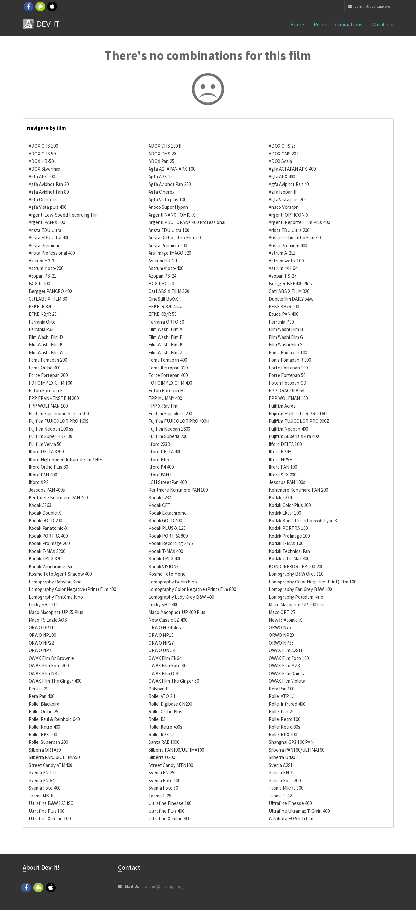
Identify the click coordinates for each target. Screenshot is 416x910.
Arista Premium (44, 245)
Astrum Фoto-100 (286, 261)
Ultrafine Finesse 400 (290, 803)
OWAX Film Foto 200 (49, 665)
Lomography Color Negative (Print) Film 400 (72, 589)
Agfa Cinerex (162, 192)
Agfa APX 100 (42, 176)
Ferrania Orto (42, 322)
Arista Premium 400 (288, 245)
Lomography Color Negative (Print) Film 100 (312, 582)
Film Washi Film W (46, 352)
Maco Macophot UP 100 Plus (297, 604)
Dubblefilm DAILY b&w (291, 299)
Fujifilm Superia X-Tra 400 (294, 436)
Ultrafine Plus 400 (166, 811)
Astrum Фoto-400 (166, 268)
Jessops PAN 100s (287, 482)
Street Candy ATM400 (50, 765)
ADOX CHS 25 (282, 146)
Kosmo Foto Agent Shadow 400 (60, 574)
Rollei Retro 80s (284, 727)
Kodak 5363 (40, 505)
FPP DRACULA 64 (286, 390)
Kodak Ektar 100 (285, 513)
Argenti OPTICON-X (289, 215)
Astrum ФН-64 (283, 268)
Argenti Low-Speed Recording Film (64, 215)
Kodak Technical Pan (289, 551)
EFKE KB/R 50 (162, 314)
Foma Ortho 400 (44, 368)
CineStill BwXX (163, 299)
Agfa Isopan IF (283, 192)
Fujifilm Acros (282, 406)
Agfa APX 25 (161, 176)
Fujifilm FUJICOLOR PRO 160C (299, 413)
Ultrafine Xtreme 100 (50, 818)
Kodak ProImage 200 (49, 543)
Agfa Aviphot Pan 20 (49, 184)
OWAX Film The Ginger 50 (174, 681)
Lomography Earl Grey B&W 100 (300, 589)
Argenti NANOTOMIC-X (172, 215)
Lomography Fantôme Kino (56, 597)
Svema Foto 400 (44, 788)
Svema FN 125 (43, 772)
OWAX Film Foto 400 (168, 665)
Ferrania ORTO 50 (166, 322)
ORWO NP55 (281, 643)
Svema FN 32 (281, 772)
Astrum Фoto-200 (46, 268)
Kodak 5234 (280, 497)
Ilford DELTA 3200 (46, 451)
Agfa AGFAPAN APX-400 (292, 169)
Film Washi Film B (286, 329)
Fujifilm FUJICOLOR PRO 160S (59, 421)
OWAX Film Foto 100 (289, 658)
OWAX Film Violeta (287, 681)
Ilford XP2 (38, 482)
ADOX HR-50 (41, 161)
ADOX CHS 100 (43, 146)
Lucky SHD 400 (163, 604)
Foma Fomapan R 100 (290, 360)
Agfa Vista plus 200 (287, 199)
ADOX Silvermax (44, 169)
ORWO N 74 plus (165, 627)
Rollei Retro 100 (284, 719)
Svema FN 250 (162, 772)
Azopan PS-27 (282, 276)
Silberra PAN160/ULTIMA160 (296, 750)
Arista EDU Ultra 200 (289, 230)
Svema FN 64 (41, 780)
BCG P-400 (39, 283)
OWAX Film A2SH (285, 650)
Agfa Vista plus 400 (47, 207)
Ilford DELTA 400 (165, 451)
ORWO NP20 (281, 635)
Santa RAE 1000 (164, 742)
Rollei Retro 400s (165, 727)
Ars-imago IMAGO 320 (170, 253)
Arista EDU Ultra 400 (49, 237)
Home (297, 24)
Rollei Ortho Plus (165, 711)
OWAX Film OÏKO (165, 673)
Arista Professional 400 (52, 253)
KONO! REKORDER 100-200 (296, 566)
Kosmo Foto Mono (167, 574)
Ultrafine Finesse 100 (170, 803)
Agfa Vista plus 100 (167, 199)
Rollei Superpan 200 (48, 742)
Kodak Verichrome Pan (51, 566)
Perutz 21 (38, 689)
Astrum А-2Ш (282, 253)
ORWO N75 (280, 627)
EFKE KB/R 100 (284, 306)
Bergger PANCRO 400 (50, 291)
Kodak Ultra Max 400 (289, 558)
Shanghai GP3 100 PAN (291, 742)
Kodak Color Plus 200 (290, 505)
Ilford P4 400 (161, 467)
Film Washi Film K (46, 344)
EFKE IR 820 (40, 306)
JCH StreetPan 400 (168, 482)
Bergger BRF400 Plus (290, 283)
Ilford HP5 (159, 459)
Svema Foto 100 (164, 780)
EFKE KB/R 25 (43, 314)
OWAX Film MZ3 (284, 665)
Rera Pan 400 (41, 696)
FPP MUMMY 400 (165, 398)
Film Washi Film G (286, 337)
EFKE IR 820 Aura (165, 306)
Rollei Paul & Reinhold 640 (54, 719)
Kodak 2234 (160, 497)
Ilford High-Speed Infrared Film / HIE (65, 459)
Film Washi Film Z (166, 352)
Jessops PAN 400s (47, 490)
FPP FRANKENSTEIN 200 (54, 398)
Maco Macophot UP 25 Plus (56, 612)
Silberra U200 (162, 757)
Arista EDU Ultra (45, 230)
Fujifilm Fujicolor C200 (170, 413)
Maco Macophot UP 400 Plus (177, 612)
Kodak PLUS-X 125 (167, 528)
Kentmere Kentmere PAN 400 (58, 497)
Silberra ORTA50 (45, 750)
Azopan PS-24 (162, 276)
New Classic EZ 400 (168, 620)
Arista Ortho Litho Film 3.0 (295, 237)
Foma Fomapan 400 (168, 360)
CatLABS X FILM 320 (169, 291)
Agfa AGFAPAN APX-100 (172, 169)
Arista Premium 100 (168, 245)
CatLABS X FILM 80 (48, 299)
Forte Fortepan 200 (48, 375)
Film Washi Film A (165, 329)
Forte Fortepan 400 (168, 375)
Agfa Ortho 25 (43, 199)
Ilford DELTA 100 (285, 444)
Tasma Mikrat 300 (286, 788)
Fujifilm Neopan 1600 (169, 429)
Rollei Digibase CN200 (170, 704)
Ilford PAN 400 (43, 475)
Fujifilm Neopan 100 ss (51, 429)
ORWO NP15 (161, 635)
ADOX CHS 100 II (165, 146)
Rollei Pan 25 (281, 711)
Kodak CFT (160, 505)
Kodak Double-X (45, 513)
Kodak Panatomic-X (48, 528)
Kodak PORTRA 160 (288, 528)
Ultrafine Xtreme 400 (169, 818)
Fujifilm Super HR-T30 (50, 436)
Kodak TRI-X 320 (45, 558)
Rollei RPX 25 (162, 734)
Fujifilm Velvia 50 (45, 444)
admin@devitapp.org (369, 6)
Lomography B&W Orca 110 (296, 574)
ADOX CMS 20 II (284, 154)
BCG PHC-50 (161, 283)
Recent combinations (338, 24)
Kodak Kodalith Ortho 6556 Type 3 (303, 520)
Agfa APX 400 (282, 176)
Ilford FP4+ (280, 451)
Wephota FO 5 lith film (291, 818)
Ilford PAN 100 (283, 467)
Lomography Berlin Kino (173, 582)
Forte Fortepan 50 (287, 375)
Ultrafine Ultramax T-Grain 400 (299, 811)
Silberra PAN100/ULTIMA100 (176, 750)
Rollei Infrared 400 (287, 704)
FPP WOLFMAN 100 (288, 398)
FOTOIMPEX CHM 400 (170, 383)
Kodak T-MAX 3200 (47, 551)
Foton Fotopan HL (167, 390)
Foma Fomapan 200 (48, 360)
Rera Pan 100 (281, 689)
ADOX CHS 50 (42, 154)
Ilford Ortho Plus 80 (48, 467)
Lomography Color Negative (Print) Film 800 (192, 589)
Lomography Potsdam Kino (296, 597)
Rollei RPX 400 (283, 734)
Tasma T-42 (280, 796)
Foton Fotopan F (46, 390)
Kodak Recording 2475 (171, 543)
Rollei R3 (157, 719)
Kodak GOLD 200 (45, 520)
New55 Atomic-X (285, 620)
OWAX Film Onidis (286, 673)
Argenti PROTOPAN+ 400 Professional (187, 222)
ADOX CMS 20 (162, 154)
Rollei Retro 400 (44, 727)
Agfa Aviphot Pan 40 (289, 184)
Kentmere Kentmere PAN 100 (178, 490)
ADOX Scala (280, 161)
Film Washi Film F (165, 337)
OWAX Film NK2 (44, 673)
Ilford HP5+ (280, 459)
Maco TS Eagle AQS (48, 620)
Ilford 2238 (159, 444)
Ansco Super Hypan (168, 207)
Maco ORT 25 (282, 612)
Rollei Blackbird (44, 704)
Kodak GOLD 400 (165, 520)
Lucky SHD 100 (43, 604)
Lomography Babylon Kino (55, 582)
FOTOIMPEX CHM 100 (50, 383)
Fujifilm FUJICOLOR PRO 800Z (299, 421)
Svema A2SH (281, 765)
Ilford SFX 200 (282, 475)
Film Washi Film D (46, 337)
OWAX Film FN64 (165, 658)
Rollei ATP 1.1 (282, 696)
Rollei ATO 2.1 (162, 696)
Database (382, 24)
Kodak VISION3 (164, 566)
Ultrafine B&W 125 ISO (51, 803)
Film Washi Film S (286, 344)
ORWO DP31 (41, 627)
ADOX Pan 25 (161, 161)
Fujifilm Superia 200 (168, 436)
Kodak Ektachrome (168, 513)
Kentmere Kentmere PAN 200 (298, 490)
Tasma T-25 (160, 796)
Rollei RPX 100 (43, 734)
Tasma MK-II (41, 796)
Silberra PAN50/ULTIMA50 (54, 757)
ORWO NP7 (40, 650)
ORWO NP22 (41, 643)
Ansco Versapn (284, 207)
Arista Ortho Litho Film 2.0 (175, 237)
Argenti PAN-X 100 (47, 222)
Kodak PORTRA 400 (48, 536)
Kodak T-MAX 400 (166, 551)
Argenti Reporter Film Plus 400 (299, 222)
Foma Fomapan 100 (288, 352)
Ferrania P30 (281, 322)
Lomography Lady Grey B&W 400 (181, 597)
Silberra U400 (282, 757)
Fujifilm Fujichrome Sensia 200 (59, 413)
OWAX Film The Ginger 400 (55, 681)
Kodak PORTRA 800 (168, 536)
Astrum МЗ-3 (41, 261)
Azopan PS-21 (42, 276)
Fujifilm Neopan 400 (288, 429)
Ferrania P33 (41, 329)
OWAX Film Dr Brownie (51, 658)
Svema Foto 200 (285, 780)
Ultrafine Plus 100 (46, 811)
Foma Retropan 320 (168, 368)
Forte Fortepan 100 (288, 368)
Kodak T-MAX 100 (286, 543)
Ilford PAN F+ (162, 475)
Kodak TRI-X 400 (165, 558)
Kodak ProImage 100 (289, 536)
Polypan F (158, 689)
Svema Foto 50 (163, 788)
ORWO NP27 (161, 643)
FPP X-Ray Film (164, 406)
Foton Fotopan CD (287, 383)
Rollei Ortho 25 (43, 711)
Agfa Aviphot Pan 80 (49, 192)
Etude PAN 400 (283, 314)
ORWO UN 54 (162, 650)
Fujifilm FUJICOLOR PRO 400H (179, 421)
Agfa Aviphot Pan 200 (170, 184)
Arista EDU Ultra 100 (169, 230)
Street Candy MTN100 (171, 765)
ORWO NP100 (42, 635)
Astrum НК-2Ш (164, 261)
